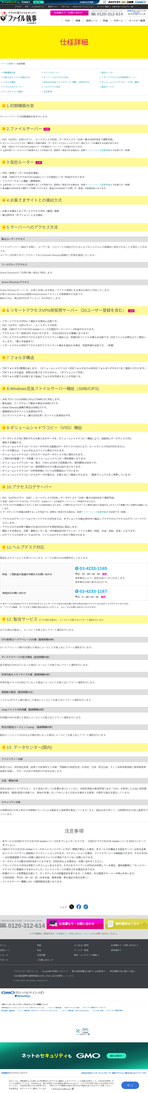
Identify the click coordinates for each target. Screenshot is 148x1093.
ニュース (4, 960)
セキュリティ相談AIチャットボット (94, 1012)
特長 (77, 20)
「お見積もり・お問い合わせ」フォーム (73, 939)
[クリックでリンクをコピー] (85, 911)
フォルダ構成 (9, 87)
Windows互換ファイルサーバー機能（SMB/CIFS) (66, 87)
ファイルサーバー (52, 77)
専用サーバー (53, 7)
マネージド (65, 7)
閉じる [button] (130, 1085)
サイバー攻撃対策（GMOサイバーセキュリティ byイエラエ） (38, 1015)
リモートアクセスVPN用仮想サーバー (119, 82)
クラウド (18, 7)
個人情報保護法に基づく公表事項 (87, 976)
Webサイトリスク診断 (72, 1012)
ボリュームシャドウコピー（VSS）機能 (120, 87)
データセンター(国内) (13, 96)
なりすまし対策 (98, 1015)
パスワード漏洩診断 (54, 1012)
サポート (118, 20)
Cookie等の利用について (53, 976)
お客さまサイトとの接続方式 (16, 82)
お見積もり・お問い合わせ (123, 950)
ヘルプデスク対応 (52, 92)
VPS (26, 7)
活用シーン (92, 20)
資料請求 (115, 955)
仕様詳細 (41, 960)
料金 (105, 20)
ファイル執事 (7, 69)
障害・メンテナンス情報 (85, 960)
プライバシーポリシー (63, 1089)
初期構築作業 (9, 77)
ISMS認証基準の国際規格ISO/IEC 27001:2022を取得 (38, 981)
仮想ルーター (108, 77)
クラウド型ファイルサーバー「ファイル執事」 (18, 18)
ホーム (3, 950)
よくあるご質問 (81, 950)
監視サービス (108, 92)
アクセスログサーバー (13, 92)
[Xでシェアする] (71, 911)
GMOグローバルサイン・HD (122, 7)
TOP (67, 20)
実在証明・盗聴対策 (8, 1015)
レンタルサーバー (38, 7)
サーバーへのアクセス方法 (56, 82)
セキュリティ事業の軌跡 (114, 1015)
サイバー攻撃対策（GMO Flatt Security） (76, 1015)
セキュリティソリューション (83, 7)
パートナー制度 (103, 7)
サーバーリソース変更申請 (97, 155)
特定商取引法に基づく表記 (122, 976)
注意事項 (48, 96)
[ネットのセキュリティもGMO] (23, 2)
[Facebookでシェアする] (78, 911)
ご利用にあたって (45, 965)
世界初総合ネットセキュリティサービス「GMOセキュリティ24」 (23, 1012)
